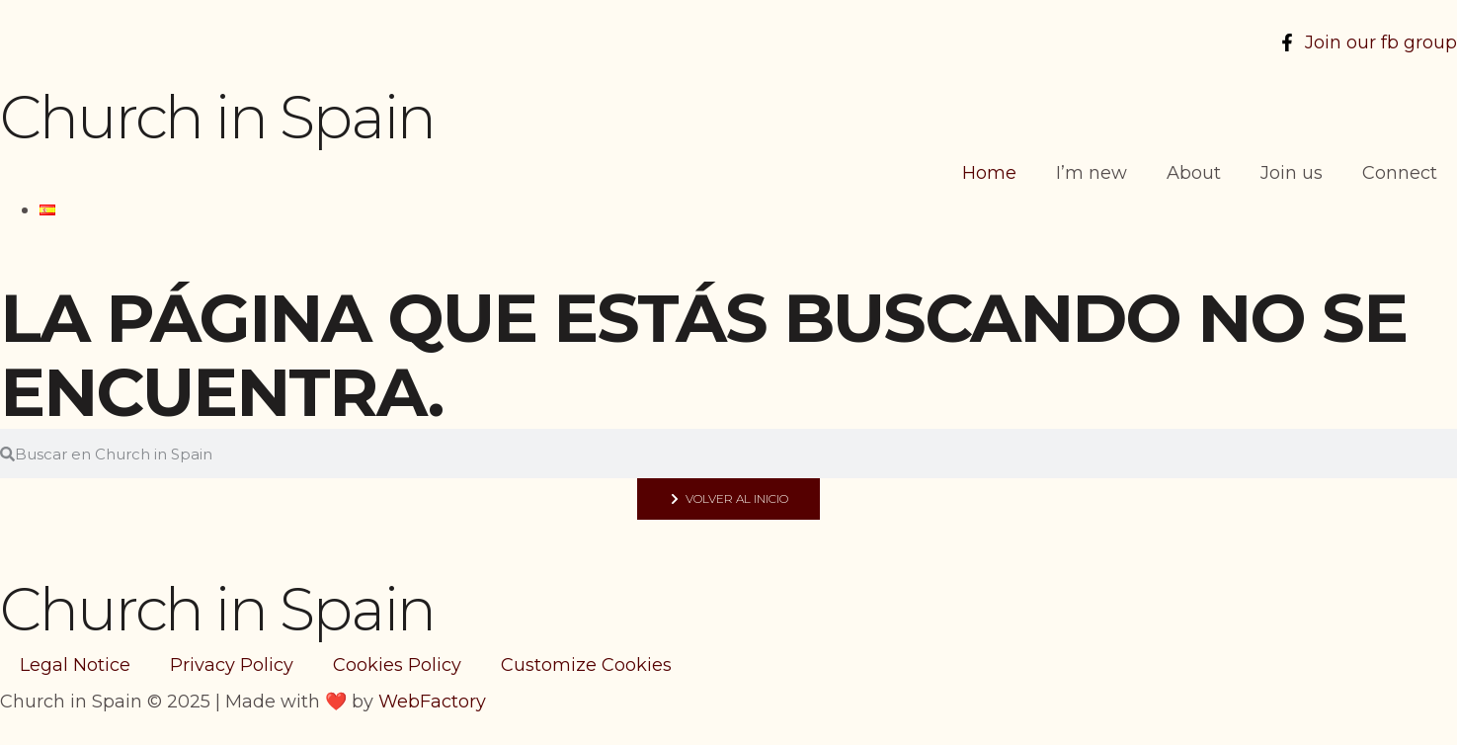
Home (989, 173)
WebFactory (432, 701)
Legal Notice (75, 665)
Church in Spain (217, 117)
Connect (1399, 173)
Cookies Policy (397, 665)
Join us (1291, 173)
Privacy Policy (231, 665)
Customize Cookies (586, 665)
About (1194, 173)
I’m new (1091, 173)
